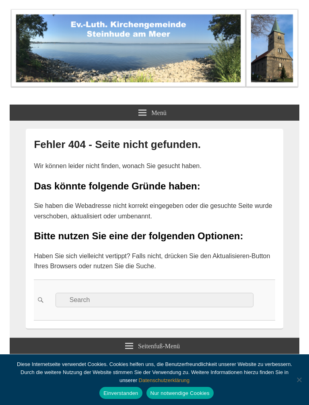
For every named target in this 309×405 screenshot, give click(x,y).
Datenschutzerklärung (164, 380)
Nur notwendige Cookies (180, 393)
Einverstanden (120, 393)
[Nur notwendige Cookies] (299, 380)
